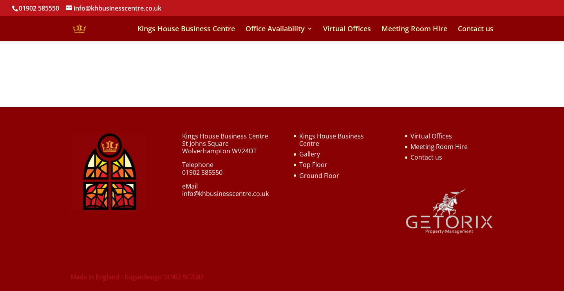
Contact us (476, 29)
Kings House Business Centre (186, 29)
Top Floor (313, 164)
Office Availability (275, 29)
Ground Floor (319, 175)
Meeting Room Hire (414, 29)
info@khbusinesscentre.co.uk (225, 193)
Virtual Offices (347, 29)
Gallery (309, 154)
